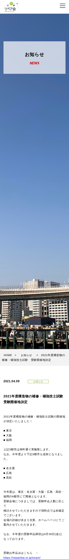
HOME (8, 355)
